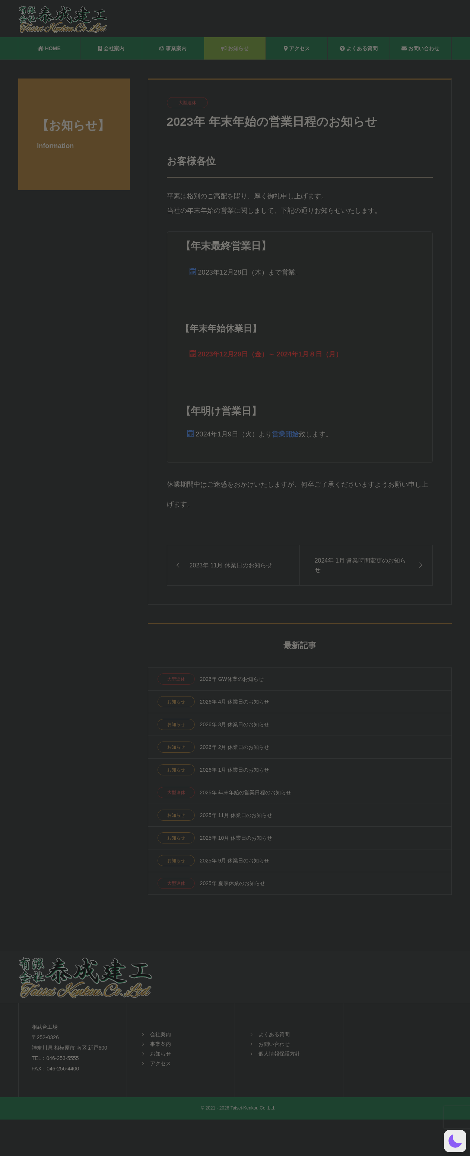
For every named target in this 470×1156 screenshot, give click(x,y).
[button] (455, 1141)
